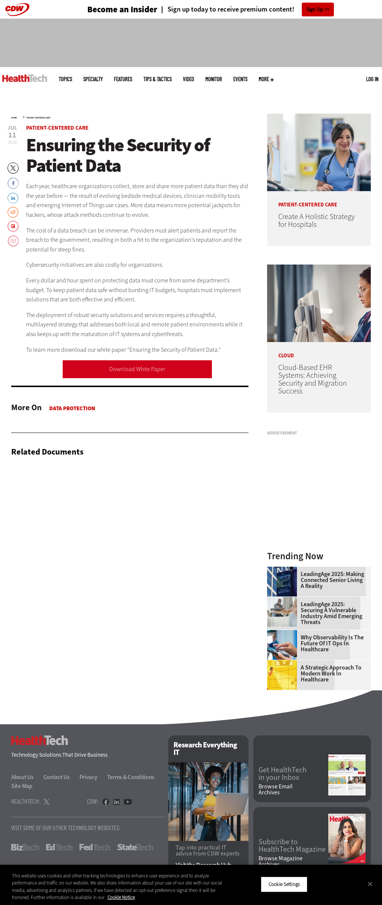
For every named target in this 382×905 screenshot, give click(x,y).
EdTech (59, 847)
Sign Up (314, 9)
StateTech (135, 847)
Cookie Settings (284, 884)
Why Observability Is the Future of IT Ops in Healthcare (332, 643)
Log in (372, 79)
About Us (22, 777)
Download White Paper (137, 369)
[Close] (370, 884)
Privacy (88, 777)
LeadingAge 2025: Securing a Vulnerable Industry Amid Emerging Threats (331, 613)
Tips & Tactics (157, 79)
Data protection (72, 408)
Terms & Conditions (131, 777)
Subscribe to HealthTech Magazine (292, 845)
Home (14, 117)
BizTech (25, 847)
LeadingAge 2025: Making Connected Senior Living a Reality (332, 580)
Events (240, 79)
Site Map (21, 786)
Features (123, 79)
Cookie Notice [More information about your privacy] (121, 897)
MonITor (213, 79)
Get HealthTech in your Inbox (283, 773)
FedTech (94, 847)
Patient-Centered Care (38, 117)
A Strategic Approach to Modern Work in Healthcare (331, 674)
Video (188, 79)
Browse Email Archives (275, 789)
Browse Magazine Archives (281, 861)
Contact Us (56, 777)
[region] (191, 885)
